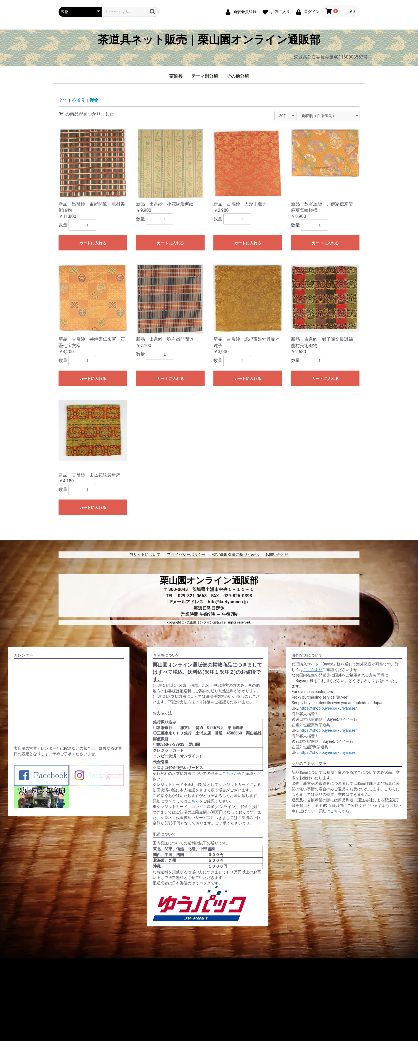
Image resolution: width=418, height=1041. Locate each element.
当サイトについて (144, 554)
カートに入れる (92, 243)
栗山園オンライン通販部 (209, 580)
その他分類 (238, 76)
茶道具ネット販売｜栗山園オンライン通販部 (209, 40)
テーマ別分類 (204, 76)
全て (63, 100)
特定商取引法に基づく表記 (235, 554)
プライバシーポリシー (186, 554)
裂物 (93, 100)
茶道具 (175, 76)
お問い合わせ (277, 554)
